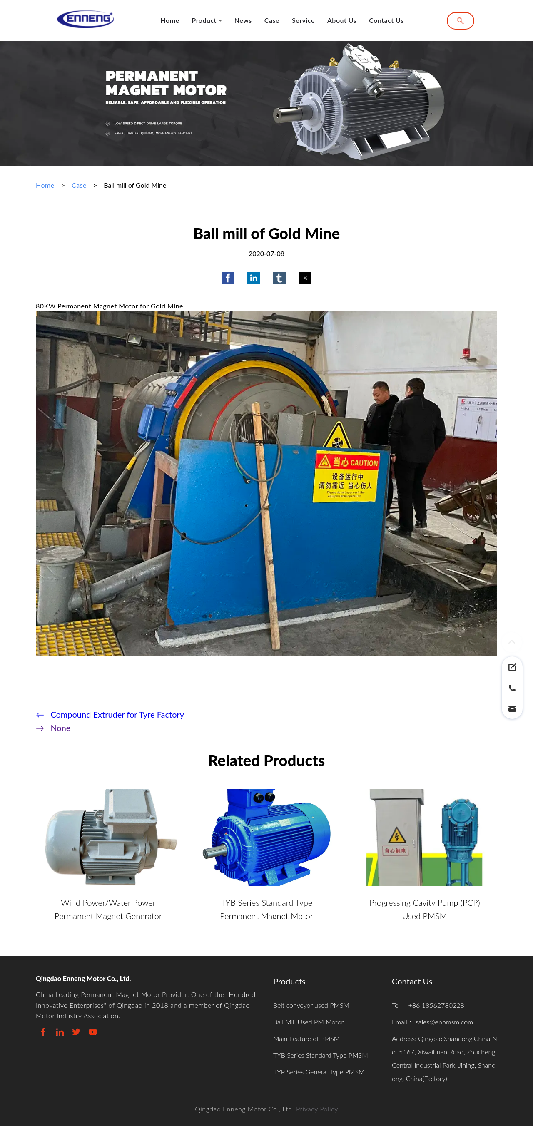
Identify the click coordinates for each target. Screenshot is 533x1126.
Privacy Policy (317, 1109)
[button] (228, 278)
